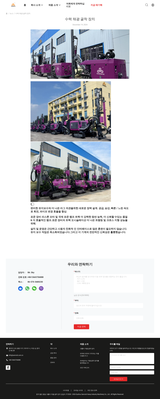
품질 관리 (53, 358)
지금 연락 (81, 326)
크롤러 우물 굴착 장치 (87, 348)
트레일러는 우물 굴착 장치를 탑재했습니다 (89, 362)
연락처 (52, 362)
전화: (77, 313)
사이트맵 (66, 390)
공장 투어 (53, 353)
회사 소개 (53, 348)
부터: (77, 300)
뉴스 (11, 13)
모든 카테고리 (84, 367)
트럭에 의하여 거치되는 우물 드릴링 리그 (89, 355)
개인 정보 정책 (92, 390)
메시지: (77, 272)
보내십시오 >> (118, 379)
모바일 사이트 (78, 390)
